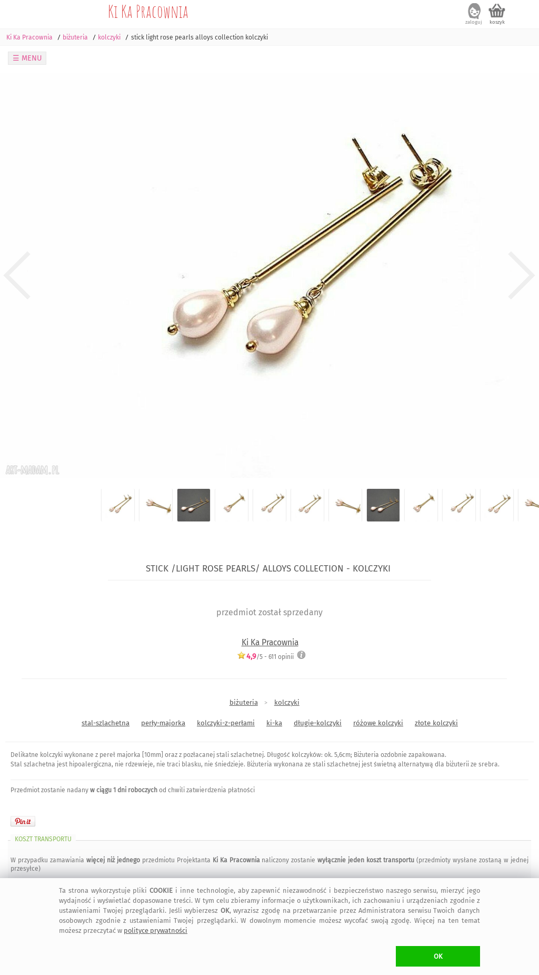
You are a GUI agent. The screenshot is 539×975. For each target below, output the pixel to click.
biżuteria (243, 702)
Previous (17, 276)
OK (438, 956)
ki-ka (274, 723)
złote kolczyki (436, 723)
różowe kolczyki (378, 723)
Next (522, 276)
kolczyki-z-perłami (226, 723)
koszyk (497, 22)
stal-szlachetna (105, 723)
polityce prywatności (155, 930)
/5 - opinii (265, 656)
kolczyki (287, 702)
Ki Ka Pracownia (148, 11)
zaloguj (473, 22)
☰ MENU (27, 58)
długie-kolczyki (318, 723)
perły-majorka (163, 723)
